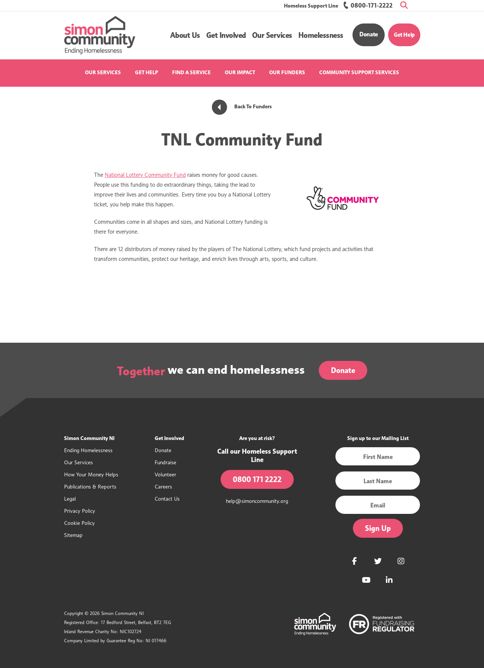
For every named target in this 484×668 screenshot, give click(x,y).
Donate (368, 34)
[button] (185, 35)
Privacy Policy (79, 510)
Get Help (404, 34)
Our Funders (287, 72)
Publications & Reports (90, 486)
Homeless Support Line (311, 5)
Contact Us (167, 498)
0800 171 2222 (257, 479)
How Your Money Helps (91, 474)
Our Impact (240, 72)
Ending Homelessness (88, 450)
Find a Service (191, 72)
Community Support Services (359, 72)
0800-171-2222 (368, 5)
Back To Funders (242, 107)
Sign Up (378, 528)
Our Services (103, 72)
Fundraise (165, 462)
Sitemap (73, 535)
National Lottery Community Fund (145, 175)
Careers (163, 486)
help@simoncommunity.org (257, 501)
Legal (70, 498)
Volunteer (165, 474)
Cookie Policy (79, 523)
